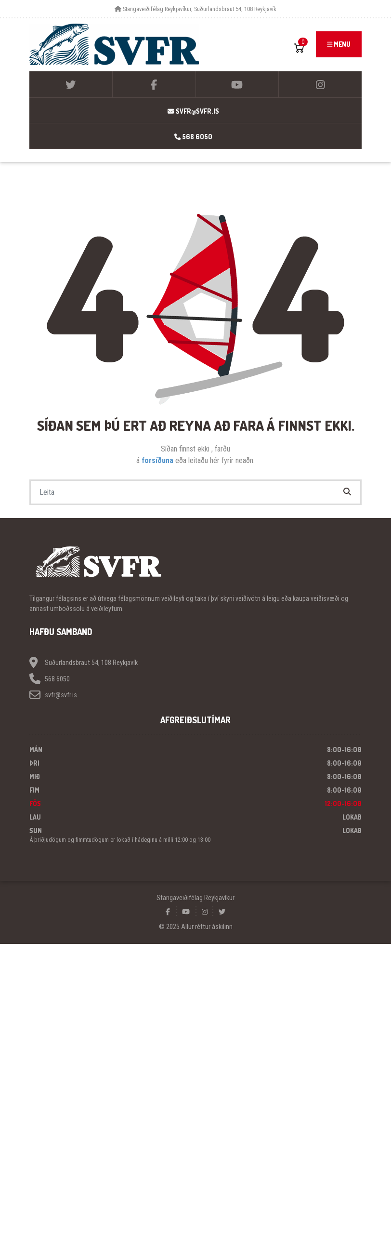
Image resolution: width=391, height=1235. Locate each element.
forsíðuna (158, 460)
